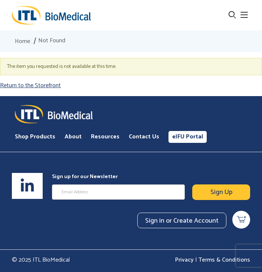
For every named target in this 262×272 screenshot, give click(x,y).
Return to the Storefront (30, 86)
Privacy (184, 260)
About (73, 137)
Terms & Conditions (224, 260)
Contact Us (144, 137)
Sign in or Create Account (182, 220)
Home (22, 41)
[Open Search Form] (232, 15)
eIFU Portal (187, 137)
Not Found (51, 40)
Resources (105, 137)
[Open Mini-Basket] (241, 220)
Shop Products (35, 137)
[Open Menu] (244, 15)
